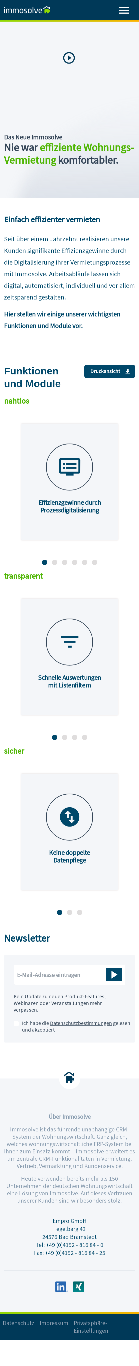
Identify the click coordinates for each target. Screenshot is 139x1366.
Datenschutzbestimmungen (81, 1023)
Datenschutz (18, 1323)
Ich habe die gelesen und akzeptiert (76, 1026)
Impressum (54, 1323)
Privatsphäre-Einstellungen (91, 1326)
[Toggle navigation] (124, 11)
